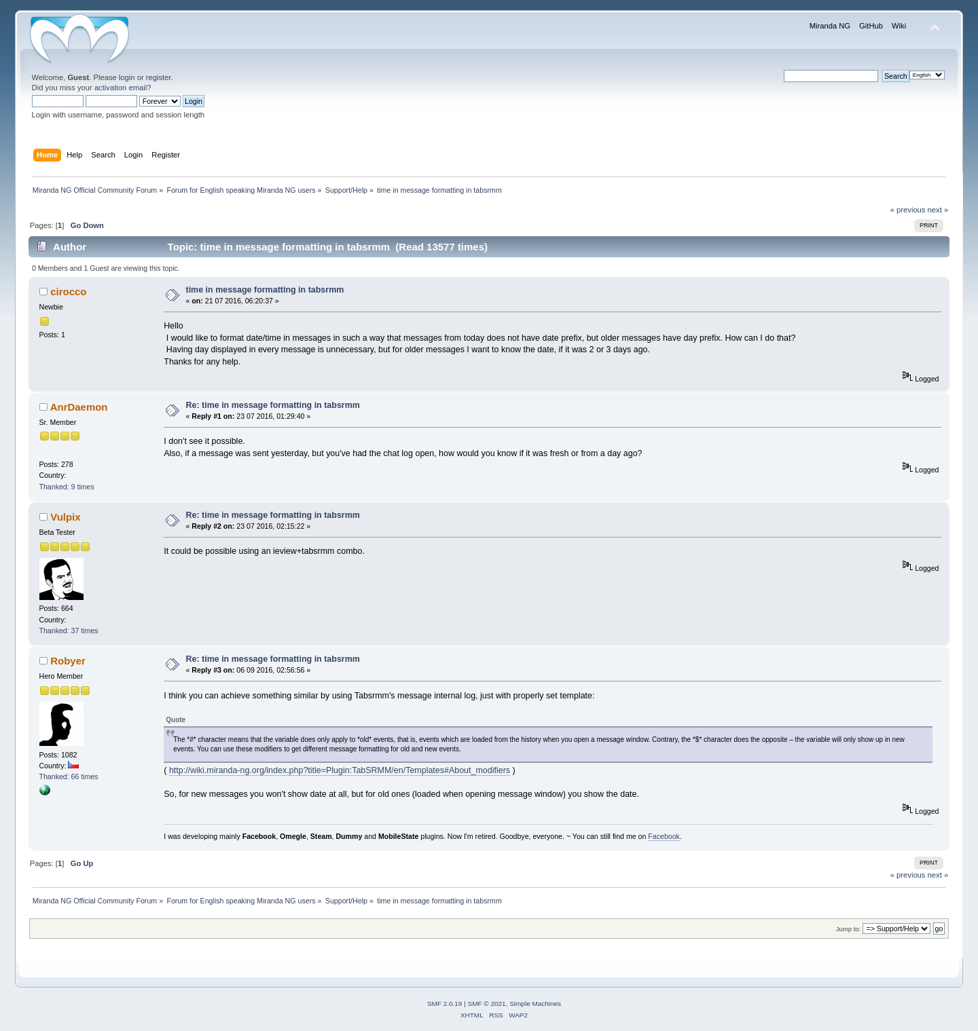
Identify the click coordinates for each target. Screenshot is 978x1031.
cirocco (68, 291)
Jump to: (848, 929)
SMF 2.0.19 (445, 1003)
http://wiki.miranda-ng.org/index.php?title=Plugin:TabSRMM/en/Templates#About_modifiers (339, 770)
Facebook (664, 836)
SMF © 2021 (487, 1003)
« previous (908, 210)
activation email (120, 87)
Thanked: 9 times (66, 487)
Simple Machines (535, 1003)
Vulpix (65, 517)
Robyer (68, 661)
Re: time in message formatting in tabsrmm (273, 405)
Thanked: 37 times (68, 630)
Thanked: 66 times (68, 776)
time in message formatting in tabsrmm (265, 290)
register (158, 77)
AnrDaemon (79, 407)
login (127, 77)
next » (938, 210)
